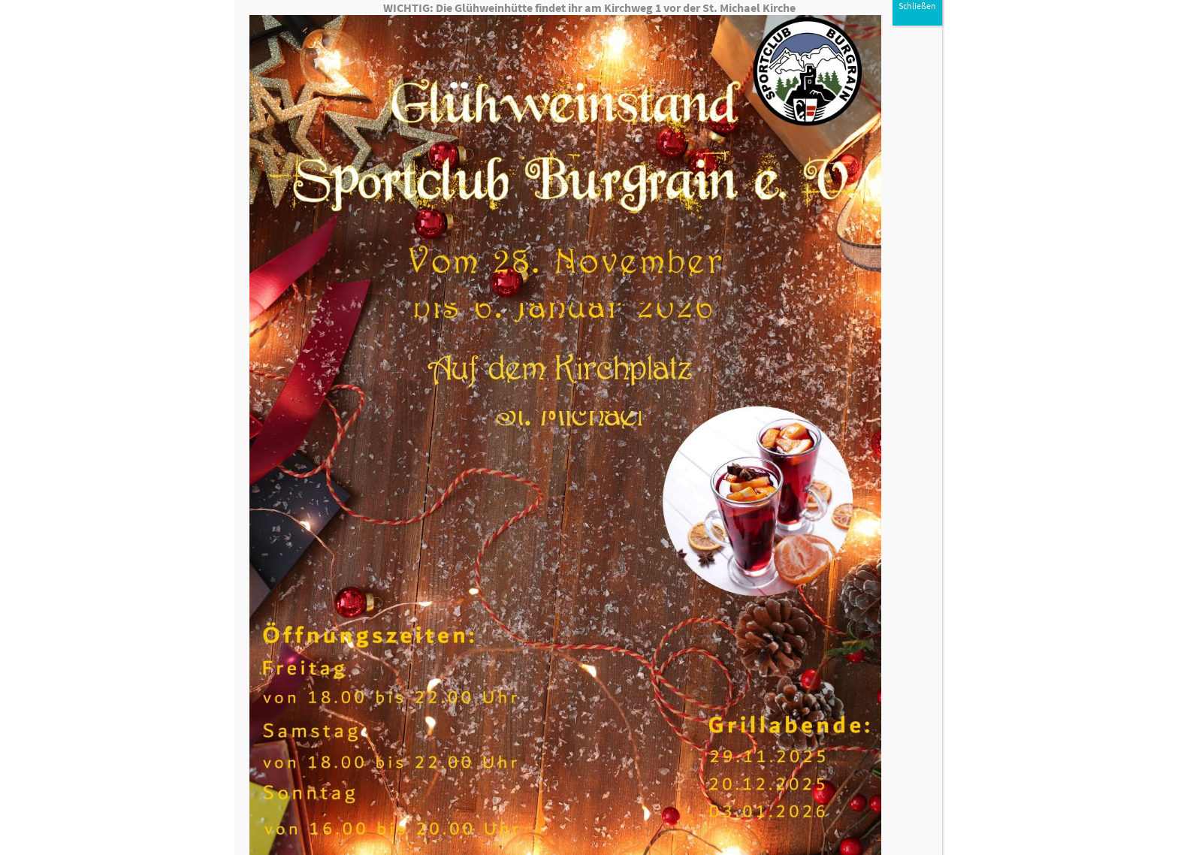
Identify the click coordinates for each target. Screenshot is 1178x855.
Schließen (917, 26)
